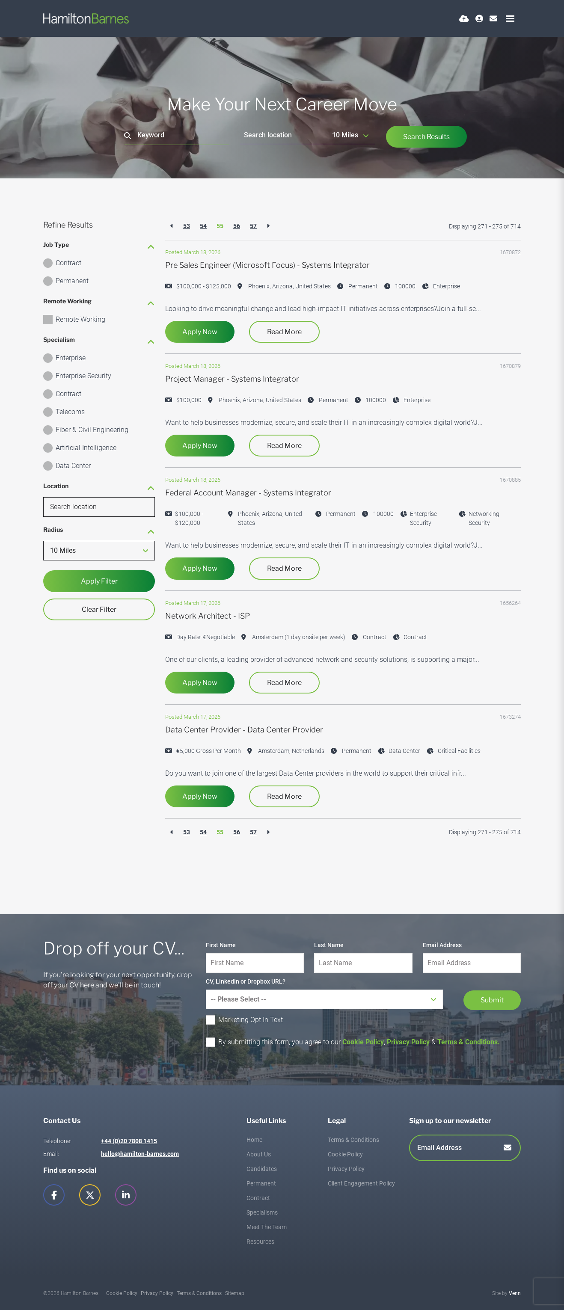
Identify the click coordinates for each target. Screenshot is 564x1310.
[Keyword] (177, 135)
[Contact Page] (493, 18)
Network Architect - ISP (207, 615)
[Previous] (171, 226)
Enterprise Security (83, 376)
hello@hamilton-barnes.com (140, 1153)
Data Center (73, 466)
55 (220, 225)
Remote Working (80, 319)
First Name (221, 945)
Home (254, 1139)
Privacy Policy (408, 1042)
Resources (260, 1241)
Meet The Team (266, 1227)
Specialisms (262, 1212)
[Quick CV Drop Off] (464, 18)
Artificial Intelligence (86, 448)
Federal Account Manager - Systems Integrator (248, 492)
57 (253, 225)
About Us (258, 1154)
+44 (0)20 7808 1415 (129, 1141)
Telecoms (70, 412)
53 (186, 225)
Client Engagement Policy (361, 1183)
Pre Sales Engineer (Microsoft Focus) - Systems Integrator (267, 265)
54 (203, 225)
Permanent (72, 281)
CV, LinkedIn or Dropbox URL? (245, 981)
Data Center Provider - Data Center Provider (244, 729)
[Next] (268, 226)
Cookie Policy (363, 1042)
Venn (515, 1293)
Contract (68, 263)
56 (236, 225)
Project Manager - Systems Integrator (232, 378)
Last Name (329, 945)
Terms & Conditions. (468, 1042)
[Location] (284, 135)
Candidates (261, 1168)
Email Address (442, 945)
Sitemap (234, 1293)
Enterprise (71, 358)
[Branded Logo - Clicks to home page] (86, 18)
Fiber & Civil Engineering (92, 430)
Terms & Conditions (353, 1139)
